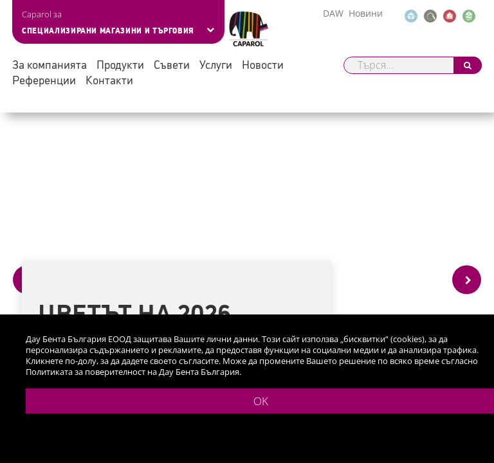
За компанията (49, 64)
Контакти (109, 79)
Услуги (215, 64)
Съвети (172, 64)
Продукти (120, 64)
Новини (366, 13)
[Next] (466, 280)
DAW (333, 13)
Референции (44, 79)
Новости (263, 64)
